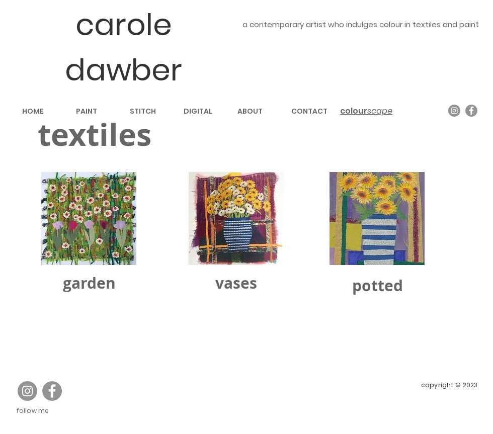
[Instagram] (454, 111)
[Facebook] (471, 111)
